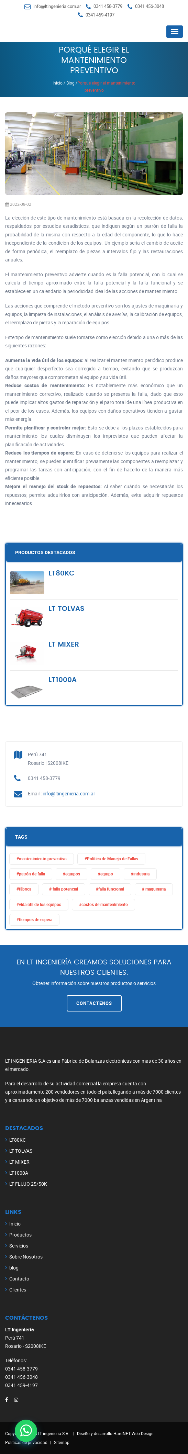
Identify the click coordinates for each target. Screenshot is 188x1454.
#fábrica (23, 889)
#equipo (105, 874)
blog (14, 1267)
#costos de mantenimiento (103, 904)
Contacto (19, 1278)
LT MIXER (19, 1162)
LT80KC (17, 1140)
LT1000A (18, 1173)
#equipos (71, 874)
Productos (20, 1234)
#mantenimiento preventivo (41, 859)
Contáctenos (94, 1003)
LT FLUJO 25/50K (28, 1184)
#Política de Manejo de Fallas (111, 859)
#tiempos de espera (34, 919)
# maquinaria (154, 889)
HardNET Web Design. (134, 1433)
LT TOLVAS (20, 1151)
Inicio (58, 83)
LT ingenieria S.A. (53, 1433)
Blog (70, 83)
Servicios (18, 1245)
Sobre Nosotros (26, 1256)
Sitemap (61, 1442)
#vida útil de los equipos (38, 904)
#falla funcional (110, 889)
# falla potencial (63, 889)
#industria (140, 874)
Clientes (17, 1289)
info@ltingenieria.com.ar (57, 6)
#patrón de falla (30, 874)
